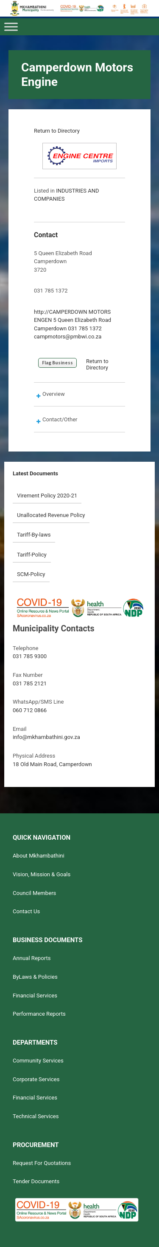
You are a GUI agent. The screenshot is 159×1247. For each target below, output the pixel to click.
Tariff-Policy (32, 554)
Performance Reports (39, 1014)
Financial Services (35, 995)
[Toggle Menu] (11, 27)
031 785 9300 (30, 656)
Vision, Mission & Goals (41, 874)
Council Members (34, 893)
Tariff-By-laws (34, 534)
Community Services (38, 1060)
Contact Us (26, 911)
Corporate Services (36, 1079)
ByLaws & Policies (35, 977)
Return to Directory (57, 131)
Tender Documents (36, 1181)
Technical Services (36, 1116)
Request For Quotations (42, 1163)
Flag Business (57, 363)
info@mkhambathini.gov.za (46, 737)
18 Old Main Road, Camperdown (52, 764)
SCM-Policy (31, 574)
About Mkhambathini (38, 855)
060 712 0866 (30, 710)
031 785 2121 (30, 683)
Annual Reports (32, 958)
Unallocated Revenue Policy (51, 515)
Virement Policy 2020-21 (47, 495)
